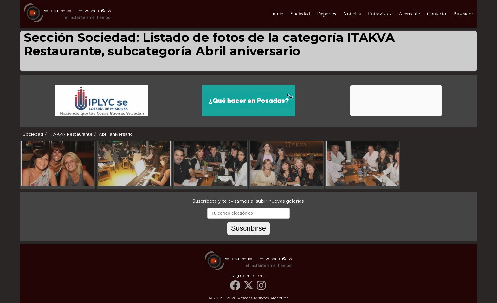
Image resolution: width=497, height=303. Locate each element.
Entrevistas (379, 14)
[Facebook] (236, 287)
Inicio (277, 14)
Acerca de (409, 14)
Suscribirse (248, 228)
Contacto (436, 14)
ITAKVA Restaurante (71, 134)
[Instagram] (262, 287)
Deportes (326, 14)
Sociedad (300, 14)
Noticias (352, 14)
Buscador (463, 14)
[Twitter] (249, 287)
